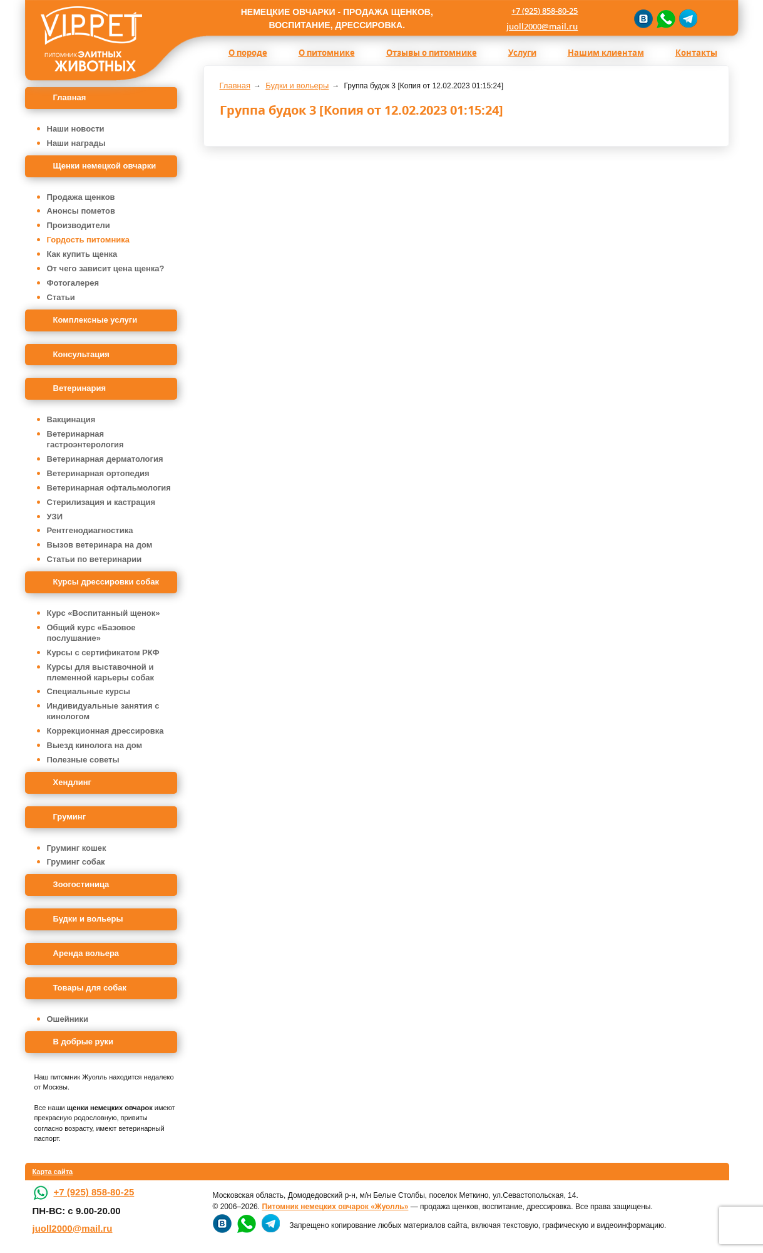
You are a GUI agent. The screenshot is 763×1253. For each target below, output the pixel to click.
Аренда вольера (86, 953)
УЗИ (55, 516)
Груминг (69, 816)
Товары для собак (89, 987)
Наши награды (76, 143)
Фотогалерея (73, 283)
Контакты (696, 52)
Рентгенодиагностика (90, 530)
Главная (69, 97)
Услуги (522, 52)
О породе (247, 52)
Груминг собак (76, 861)
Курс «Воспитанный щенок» (103, 613)
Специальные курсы (89, 691)
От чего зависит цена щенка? (106, 268)
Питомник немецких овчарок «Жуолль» (335, 1206)
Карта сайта (53, 1171)
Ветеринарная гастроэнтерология (85, 439)
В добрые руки (83, 1041)
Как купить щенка (82, 254)
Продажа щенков (81, 197)
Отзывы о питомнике (431, 52)
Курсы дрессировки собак (106, 581)
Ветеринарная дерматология (105, 459)
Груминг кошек (76, 848)
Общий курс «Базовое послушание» (91, 633)
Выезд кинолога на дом (95, 745)
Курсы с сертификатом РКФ (103, 652)
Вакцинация (71, 419)
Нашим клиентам (606, 52)
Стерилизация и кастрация (101, 502)
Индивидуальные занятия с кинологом (103, 711)
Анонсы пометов (81, 211)
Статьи (61, 297)
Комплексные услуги (95, 320)
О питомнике (327, 52)
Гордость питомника (88, 239)
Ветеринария (79, 388)
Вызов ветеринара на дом (100, 544)
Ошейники (68, 1019)
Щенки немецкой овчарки (104, 165)
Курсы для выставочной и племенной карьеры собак (101, 672)
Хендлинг (72, 782)
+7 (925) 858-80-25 (544, 10)
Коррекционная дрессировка (105, 731)
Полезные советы (83, 759)
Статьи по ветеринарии (94, 559)
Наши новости (76, 128)
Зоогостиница (81, 884)
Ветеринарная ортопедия (98, 473)
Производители (78, 225)
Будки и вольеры (88, 918)
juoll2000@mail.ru (542, 26)
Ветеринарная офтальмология (109, 487)
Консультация (81, 354)
